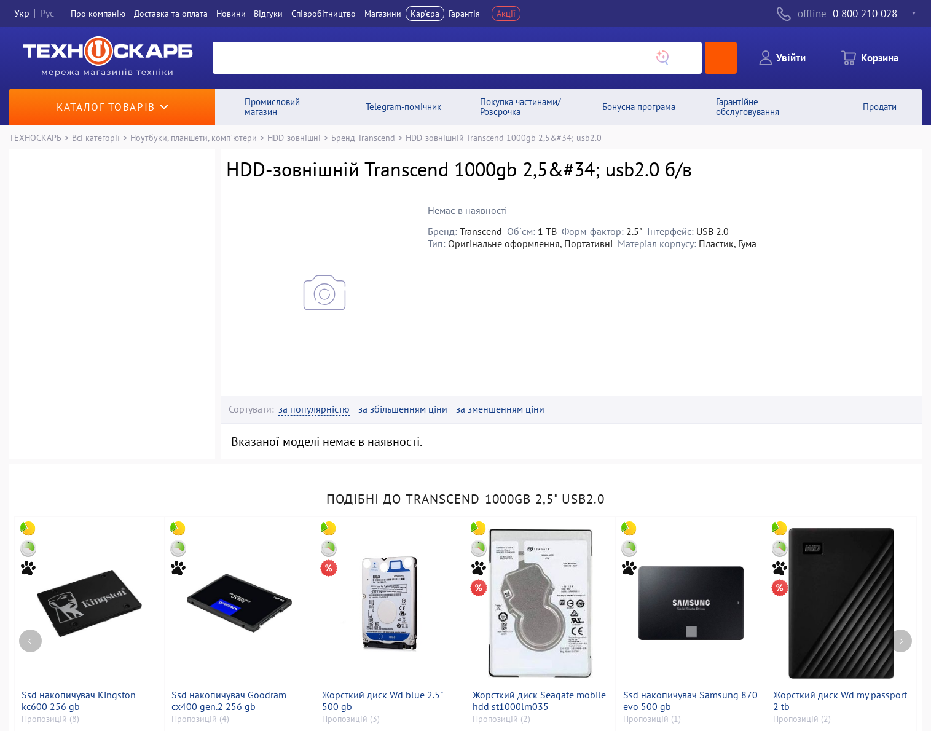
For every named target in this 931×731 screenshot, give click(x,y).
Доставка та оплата (171, 13)
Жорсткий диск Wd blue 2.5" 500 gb (382, 701)
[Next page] (900, 641)
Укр (21, 13)
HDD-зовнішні (294, 137)
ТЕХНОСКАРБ (35, 137)
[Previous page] (30, 641)
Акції (506, 13)
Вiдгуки (268, 13)
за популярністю (314, 409)
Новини (231, 13)
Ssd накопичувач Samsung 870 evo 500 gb (690, 701)
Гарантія (464, 13)
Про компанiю (98, 13)
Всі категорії (96, 137)
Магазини (382, 13)
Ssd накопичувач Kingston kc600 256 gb (79, 701)
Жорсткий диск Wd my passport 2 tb (840, 701)
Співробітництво (323, 13)
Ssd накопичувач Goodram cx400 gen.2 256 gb (228, 701)
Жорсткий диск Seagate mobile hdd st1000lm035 (539, 701)
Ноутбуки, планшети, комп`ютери (193, 137)
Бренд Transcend (363, 137)
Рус (47, 13)
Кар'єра (425, 13)
